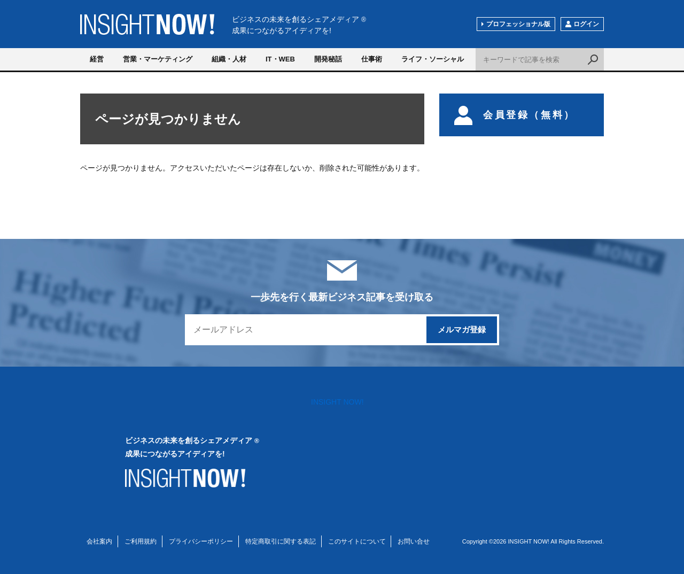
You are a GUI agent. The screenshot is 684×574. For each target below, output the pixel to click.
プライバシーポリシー (201, 541)
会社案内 (99, 541)
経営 (97, 59)
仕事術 (371, 59)
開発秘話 (328, 59)
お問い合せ (414, 541)
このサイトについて (357, 541)
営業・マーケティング (157, 59)
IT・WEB (280, 59)
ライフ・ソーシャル (432, 59)
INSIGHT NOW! (147, 24)
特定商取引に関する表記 (280, 541)
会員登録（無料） (515, 115)
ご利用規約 (141, 541)
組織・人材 (229, 59)
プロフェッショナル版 (518, 24)
